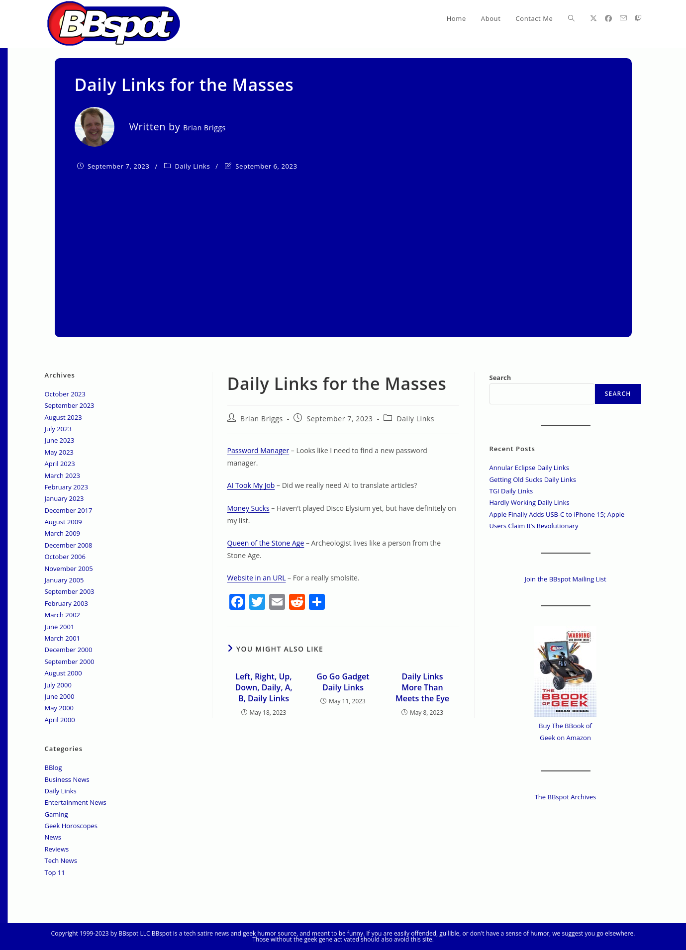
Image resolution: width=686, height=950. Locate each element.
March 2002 (63, 614)
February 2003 (66, 603)
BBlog (53, 767)
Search (500, 377)
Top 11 (55, 872)
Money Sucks (248, 508)
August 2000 (63, 672)
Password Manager (258, 450)
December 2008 (69, 545)
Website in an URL (256, 577)
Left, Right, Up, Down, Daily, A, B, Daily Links (263, 687)
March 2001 (63, 638)
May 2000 (59, 707)
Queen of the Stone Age (265, 543)
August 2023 (63, 417)
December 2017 (69, 510)
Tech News (61, 860)
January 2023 (64, 498)
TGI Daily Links (511, 490)
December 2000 (69, 649)
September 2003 (70, 591)
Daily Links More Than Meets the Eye (422, 687)
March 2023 (63, 475)
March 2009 (63, 533)
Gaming (56, 814)
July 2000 (58, 684)
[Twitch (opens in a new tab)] (638, 18)
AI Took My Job (251, 485)
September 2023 (70, 405)
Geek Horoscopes (71, 825)
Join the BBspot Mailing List (565, 578)
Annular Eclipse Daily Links (529, 467)
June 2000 (60, 696)
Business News (67, 779)
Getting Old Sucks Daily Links (533, 479)
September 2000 (70, 661)
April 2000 (60, 719)
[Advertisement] (343, 247)
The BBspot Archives (565, 796)
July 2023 (58, 428)
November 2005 (69, 568)
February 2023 (66, 486)
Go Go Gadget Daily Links (342, 682)
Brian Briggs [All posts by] (204, 127)
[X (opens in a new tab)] (593, 18)
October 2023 (65, 393)
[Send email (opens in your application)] (623, 18)
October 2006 (65, 556)
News (53, 837)
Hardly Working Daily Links (530, 502)
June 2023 (60, 440)
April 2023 (60, 463)
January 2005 (64, 579)
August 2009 (63, 521)
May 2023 (59, 452)
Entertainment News (75, 802)
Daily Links (192, 166)
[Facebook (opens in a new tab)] (608, 18)
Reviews (57, 849)
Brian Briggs (261, 418)
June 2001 (60, 626)
